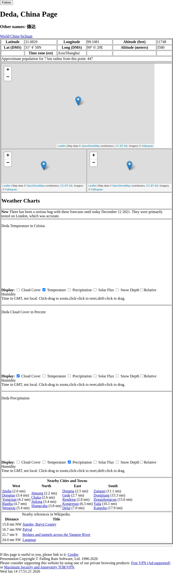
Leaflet (61, 145)
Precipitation (82, 290)
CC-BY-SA (121, 145)
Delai (66, 508)
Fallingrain (148, 145)
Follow (6, 2)
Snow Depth (129, 290)
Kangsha (100, 508)
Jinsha (6, 491)
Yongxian (9, 499)
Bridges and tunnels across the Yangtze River (56, 535)
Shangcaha (39, 506)
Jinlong (36, 502)
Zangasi (99, 491)
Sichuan (26, 36)
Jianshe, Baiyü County (39, 524)
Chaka (36, 497)
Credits (73, 554)
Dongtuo (8, 495)
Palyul (27, 529)
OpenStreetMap (91, 145)
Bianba (7, 504)
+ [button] (7, 70)
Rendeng (69, 499)
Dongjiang (101, 495)
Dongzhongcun (105, 499)
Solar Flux (106, 290)
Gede (66, 495)
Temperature (56, 290)
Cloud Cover (31, 290)
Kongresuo (70, 504)
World (4, 36)
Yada (97, 504)
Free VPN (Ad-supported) (150, 563)
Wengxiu (8, 508)
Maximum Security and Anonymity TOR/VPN (39, 567)
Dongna (68, 491)
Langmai (29, 540)
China (14, 36)
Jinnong (37, 493)
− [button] (7, 77)
